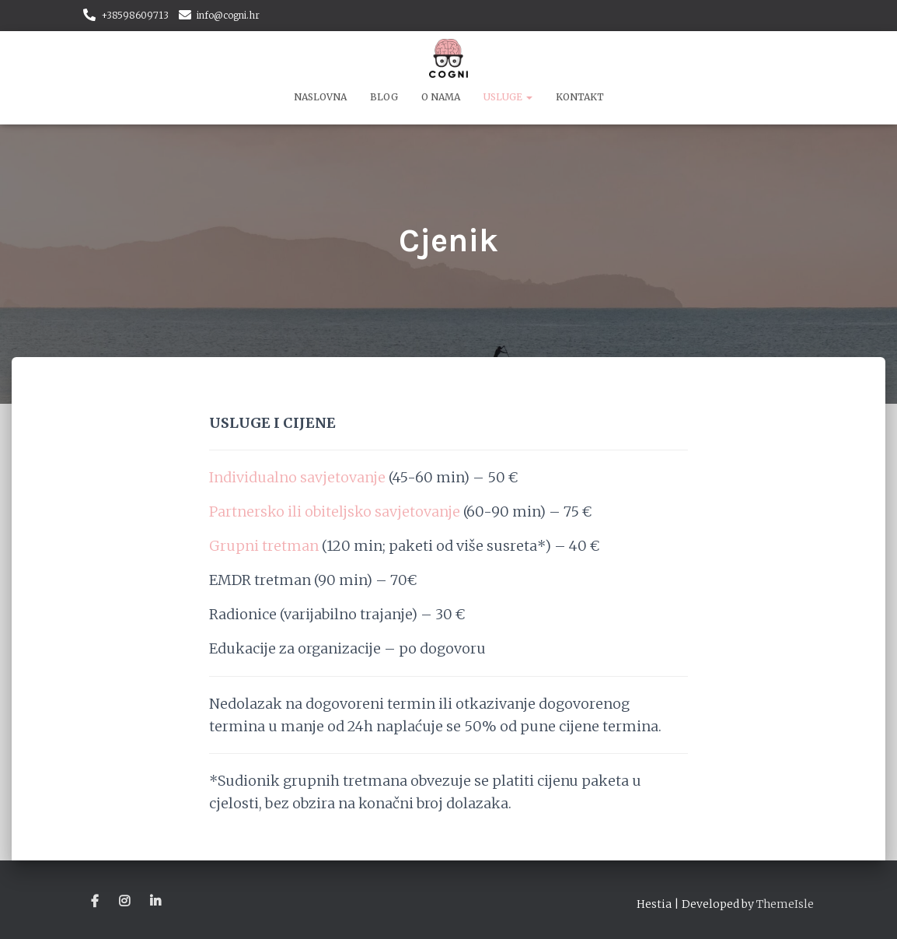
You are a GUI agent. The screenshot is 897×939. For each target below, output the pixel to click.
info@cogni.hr (228, 15)
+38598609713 (135, 15)
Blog (384, 97)
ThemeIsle (785, 904)
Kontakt (580, 97)
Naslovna (320, 97)
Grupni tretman (264, 546)
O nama (440, 97)
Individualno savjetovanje (297, 477)
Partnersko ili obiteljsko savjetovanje (334, 511)
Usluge (507, 97)
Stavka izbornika (96, 902)
